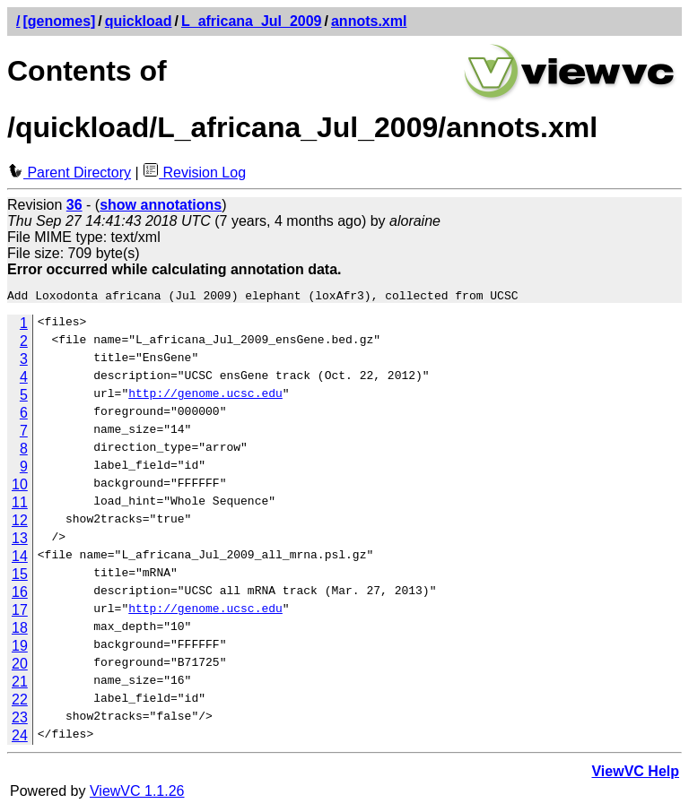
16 (20, 594)
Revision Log (194, 172)
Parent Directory (69, 172)
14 (20, 558)
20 (20, 666)
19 (20, 648)
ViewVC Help (635, 774)
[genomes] (58, 21)
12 (20, 523)
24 (20, 738)
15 (20, 576)
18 (20, 630)
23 (20, 720)
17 (20, 612)
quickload (138, 21)
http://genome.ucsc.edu (205, 398)
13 (20, 541)
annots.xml (368, 21)
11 (20, 505)
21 (20, 684)
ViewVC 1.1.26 (137, 793)
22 (20, 702)
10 (20, 487)
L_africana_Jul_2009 (251, 21)
